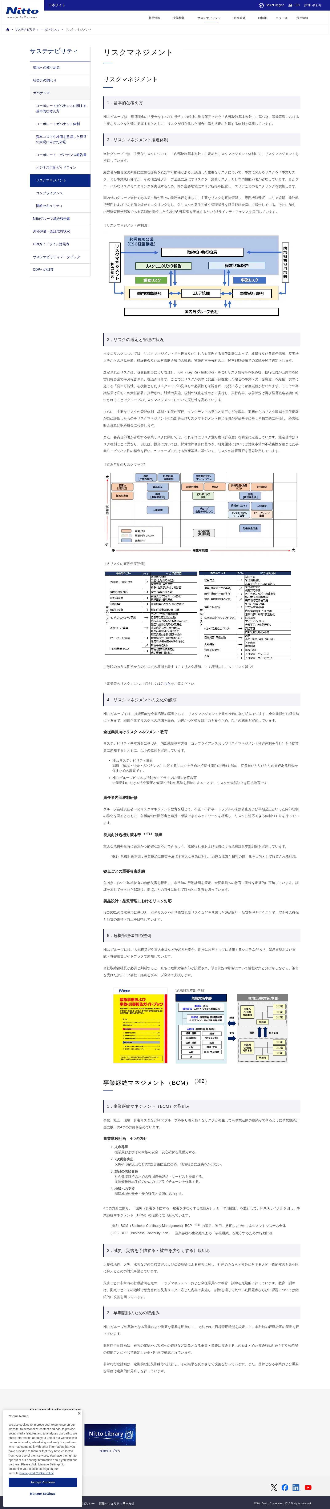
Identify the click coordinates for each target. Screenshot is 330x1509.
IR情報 (262, 18)
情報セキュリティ (49, 206)
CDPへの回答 (43, 269)
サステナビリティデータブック (56, 257)
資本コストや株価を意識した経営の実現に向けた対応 (61, 139)
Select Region (271, 5)
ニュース (281, 18)
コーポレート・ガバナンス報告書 (61, 155)
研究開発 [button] (239, 18)
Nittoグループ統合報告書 (51, 218)
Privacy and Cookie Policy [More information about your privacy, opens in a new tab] (36, 1492)
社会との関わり (45, 80)
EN (297, 5)
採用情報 (302, 18)
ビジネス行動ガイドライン (56, 167)
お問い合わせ (313, 5)
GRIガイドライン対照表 (51, 244)
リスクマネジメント (78, 29)
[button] (319, 17)
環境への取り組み (46, 67)
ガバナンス (51, 29)
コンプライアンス (49, 193)
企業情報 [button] (179, 18)
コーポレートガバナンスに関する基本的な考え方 (61, 108)
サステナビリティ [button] (209, 18)
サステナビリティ (27, 29)
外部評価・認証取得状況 (51, 231)
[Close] (79, 1432)
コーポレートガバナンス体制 (58, 124)
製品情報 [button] (154, 18)
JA (290, 5)
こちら (166, 683)
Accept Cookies (43, 1501)
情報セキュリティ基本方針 (116, 1503)
